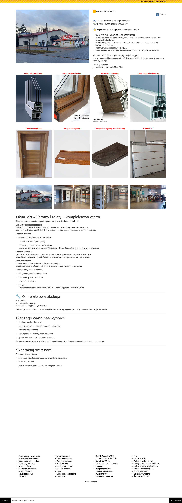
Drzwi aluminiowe (26, 466)
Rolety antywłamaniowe (143, 461)
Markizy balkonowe (64, 466)
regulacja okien (140, 458)
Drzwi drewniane (25, 471)
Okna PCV (23, 476)
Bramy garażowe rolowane (29, 456)
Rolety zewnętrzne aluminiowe (146, 466)
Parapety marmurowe (104, 471)
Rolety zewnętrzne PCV (143, 469)
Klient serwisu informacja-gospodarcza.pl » (153, 1)
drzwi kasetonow (25, 474)
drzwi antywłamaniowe (28, 469)
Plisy (136, 456)
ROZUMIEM (176, 500)
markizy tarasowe (64, 469)
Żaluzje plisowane (141, 471)
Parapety (99, 466)
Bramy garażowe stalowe (29, 458)
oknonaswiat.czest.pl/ (131, 29)
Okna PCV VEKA (102, 461)
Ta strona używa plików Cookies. (23, 500)
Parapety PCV (101, 474)
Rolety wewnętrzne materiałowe (146, 464)
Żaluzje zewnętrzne (142, 476)
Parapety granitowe (103, 469)
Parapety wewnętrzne (104, 476)
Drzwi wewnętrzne (64, 458)
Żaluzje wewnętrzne (142, 474)
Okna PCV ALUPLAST (104, 456)
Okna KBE (61, 476)
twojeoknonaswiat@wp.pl (105, 29)
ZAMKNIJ (5, 500)
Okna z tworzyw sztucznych (107, 464)
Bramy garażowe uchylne (29, 461)
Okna (59, 471)
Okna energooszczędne (66, 474)
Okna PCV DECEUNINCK (106, 458)
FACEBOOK (161, 14)
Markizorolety (62, 464)
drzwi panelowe (63, 456)
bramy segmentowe (26, 464)
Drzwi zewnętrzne (64, 461)
